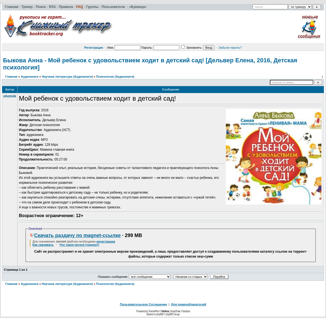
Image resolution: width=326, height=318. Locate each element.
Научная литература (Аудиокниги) (67, 76)
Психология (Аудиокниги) (115, 76)
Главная (11, 76)
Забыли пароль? (230, 47)
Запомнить (191, 47)
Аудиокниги (30, 76)
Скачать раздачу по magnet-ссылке (75, 235)
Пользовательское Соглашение (143, 304)
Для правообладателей (188, 304)
